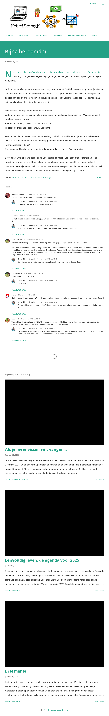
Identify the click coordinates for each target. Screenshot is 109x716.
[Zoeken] (93, 4)
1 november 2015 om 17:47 (47, 328)
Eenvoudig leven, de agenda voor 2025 (42, 560)
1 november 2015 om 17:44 (47, 225)
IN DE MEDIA (23, 35)
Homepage (9, 35)
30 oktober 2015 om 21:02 (29, 216)
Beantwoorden (19, 211)
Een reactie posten (20, 479)
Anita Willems (17, 240)
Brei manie (15, 671)
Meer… (94, 35)
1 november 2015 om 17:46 (47, 302)
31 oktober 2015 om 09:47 (30, 319)
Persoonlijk (46, 178)
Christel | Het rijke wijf (26, 201)
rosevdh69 (15, 319)
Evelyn (14, 295)
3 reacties (16, 590)
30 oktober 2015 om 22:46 (27, 295)
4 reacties (16, 701)
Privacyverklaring (41, 35)
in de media (35, 178)
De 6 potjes (58, 35)
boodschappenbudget (20, 178)
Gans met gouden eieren (77, 35)
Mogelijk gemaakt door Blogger (54, 710)
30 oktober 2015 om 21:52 (33, 240)
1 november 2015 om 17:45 (47, 259)
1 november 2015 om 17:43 (47, 201)
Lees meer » (99, 479)
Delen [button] (99, 178)
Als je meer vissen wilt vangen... (36, 449)
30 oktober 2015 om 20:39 (36, 194)
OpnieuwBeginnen (18, 194)
